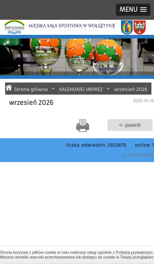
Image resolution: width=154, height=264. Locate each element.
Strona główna (31, 89)
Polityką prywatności (134, 252)
